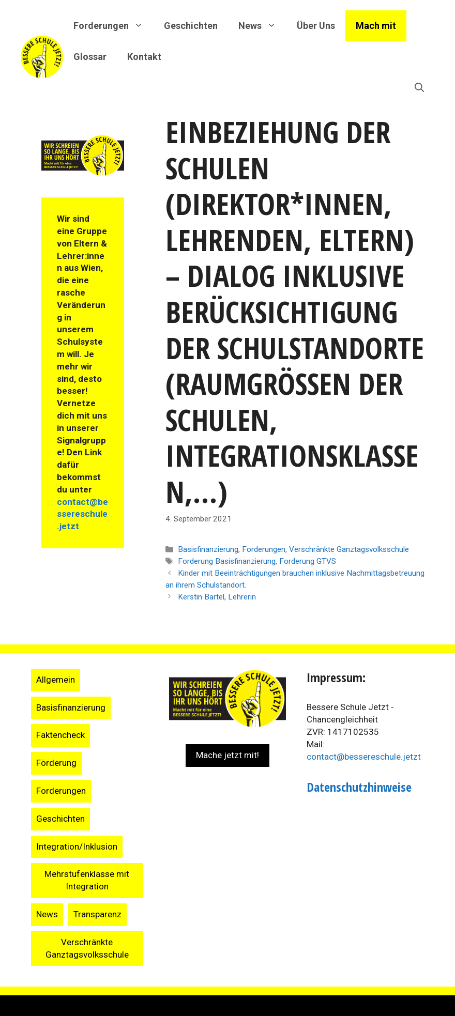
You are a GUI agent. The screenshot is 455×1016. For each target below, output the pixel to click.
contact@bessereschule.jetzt (82, 514)
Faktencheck (60, 735)
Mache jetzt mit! (227, 755)
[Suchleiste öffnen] (419, 87)
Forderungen (263, 549)
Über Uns (316, 25)
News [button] (262, 25)
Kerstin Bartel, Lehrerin (217, 597)
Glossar (90, 56)
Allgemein (55, 679)
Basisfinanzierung (208, 549)
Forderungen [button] (113, 25)
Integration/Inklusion (76, 846)
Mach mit (376, 25)
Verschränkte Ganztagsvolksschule (349, 549)
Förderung (56, 763)
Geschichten (191, 25)
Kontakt (144, 56)
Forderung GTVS (307, 561)
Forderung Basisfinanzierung (227, 561)
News (47, 914)
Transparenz (97, 914)
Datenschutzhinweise (359, 786)
